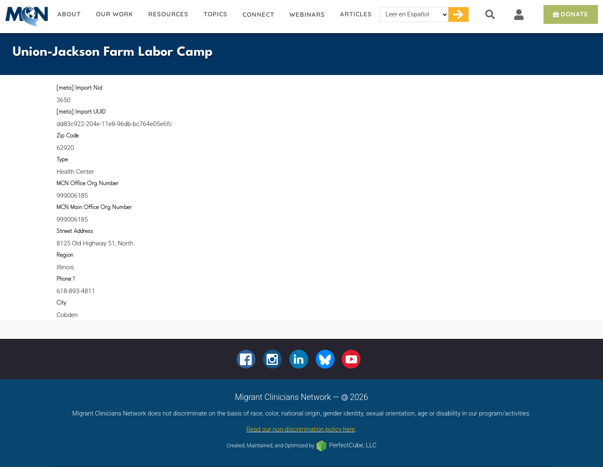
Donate (569, 14)
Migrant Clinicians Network (25, 16)
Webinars (307, 14)
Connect (258, 14)
